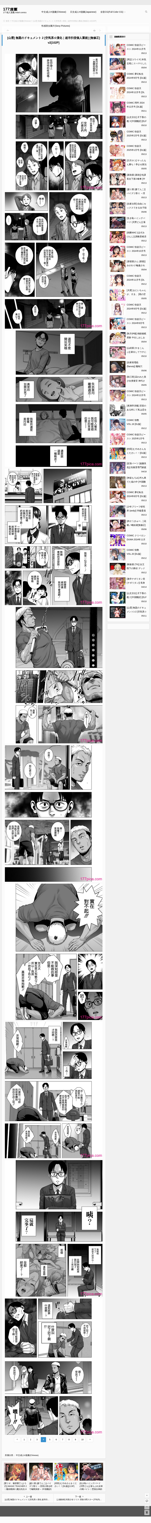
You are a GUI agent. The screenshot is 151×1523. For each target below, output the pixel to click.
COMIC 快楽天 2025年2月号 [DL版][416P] (136, 135)
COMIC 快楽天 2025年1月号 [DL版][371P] (136, 150)
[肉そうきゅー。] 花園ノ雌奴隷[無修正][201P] (136, 525)
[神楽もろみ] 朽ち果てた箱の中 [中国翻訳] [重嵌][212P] (136, 482)
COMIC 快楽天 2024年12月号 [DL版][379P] (136, 92)
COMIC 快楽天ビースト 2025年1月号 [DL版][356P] (136, 438)
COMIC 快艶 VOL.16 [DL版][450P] (134, 424)
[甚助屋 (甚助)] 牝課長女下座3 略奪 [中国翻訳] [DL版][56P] (136, 179)
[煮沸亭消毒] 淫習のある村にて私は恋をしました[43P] (137, 409)
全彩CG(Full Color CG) (111, 12)
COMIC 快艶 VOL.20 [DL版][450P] (134, 554)
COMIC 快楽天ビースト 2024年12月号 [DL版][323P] (136, 395)
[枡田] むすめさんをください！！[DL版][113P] (136, 453)
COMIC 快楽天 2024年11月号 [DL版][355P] (136, 280)
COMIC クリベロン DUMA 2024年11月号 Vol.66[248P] (136, 539)
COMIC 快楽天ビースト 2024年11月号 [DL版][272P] (136, 49)
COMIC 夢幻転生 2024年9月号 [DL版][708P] (136, 78)
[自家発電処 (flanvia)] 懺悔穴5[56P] (134, 366)
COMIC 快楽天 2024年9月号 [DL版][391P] (136, 308)
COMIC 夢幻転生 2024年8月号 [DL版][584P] (136, 496)
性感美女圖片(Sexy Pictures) (55, 26)
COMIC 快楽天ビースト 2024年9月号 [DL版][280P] (136, 323)
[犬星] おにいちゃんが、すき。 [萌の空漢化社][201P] (136, 294)
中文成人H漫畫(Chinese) (53, 12)
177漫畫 (10, 9)
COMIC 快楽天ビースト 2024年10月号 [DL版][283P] (136, 251)
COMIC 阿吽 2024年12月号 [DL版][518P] (136, 106)
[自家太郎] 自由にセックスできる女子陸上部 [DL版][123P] (137, 207)
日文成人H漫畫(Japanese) (83, 12)
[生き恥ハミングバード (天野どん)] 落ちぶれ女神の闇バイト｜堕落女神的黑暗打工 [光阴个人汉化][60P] (91, 1489)
